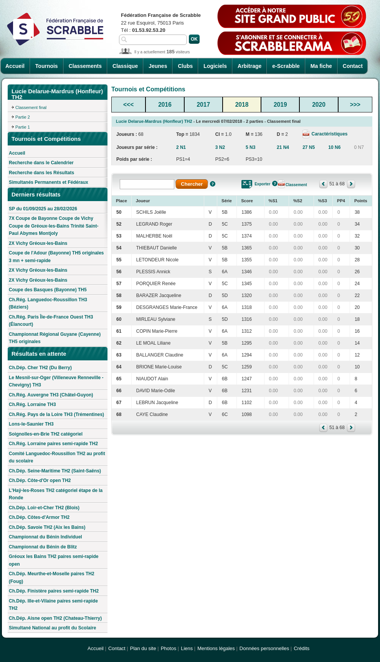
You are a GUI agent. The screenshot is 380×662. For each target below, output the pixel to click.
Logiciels (215, 66)
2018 (242, 104)
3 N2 (220, 147)
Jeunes (158, 66)
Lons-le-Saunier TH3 (31, 424)
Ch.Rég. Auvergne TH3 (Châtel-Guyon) (51, 395)
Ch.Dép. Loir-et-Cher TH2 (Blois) (44, 507)
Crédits (301, 648)
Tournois (46, 66)
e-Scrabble (286, 66)
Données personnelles (264, 648)
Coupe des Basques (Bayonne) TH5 (48, 289)
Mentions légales (216, 648)
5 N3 (250, 147)
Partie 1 (22, 127)
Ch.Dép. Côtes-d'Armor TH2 (39, 517)
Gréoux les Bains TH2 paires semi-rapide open (53, 560)
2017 (203, 104)
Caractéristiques (328, 134)
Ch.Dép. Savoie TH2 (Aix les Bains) (47, 527)
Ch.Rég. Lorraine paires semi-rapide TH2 (53, 443)
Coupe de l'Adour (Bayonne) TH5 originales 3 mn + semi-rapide (56, 256)
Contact (353, 66)
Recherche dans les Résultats (41, 172)
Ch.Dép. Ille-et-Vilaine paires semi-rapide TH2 (53, 604)
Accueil (15, 66)
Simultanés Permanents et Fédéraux (48, 182)
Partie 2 (22, 117)
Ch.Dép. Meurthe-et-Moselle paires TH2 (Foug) (51, 577)
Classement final (30, 107)
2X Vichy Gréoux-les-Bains (38, 243)
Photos (168, 648)
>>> (355, 104)
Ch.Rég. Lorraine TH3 (32, 404)
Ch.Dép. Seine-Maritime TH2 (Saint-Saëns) (55, 471)
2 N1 (181, 147)
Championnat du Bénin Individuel (45, 537)
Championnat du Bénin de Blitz (43, 547)
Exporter (262, 184)
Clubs (185, 66)
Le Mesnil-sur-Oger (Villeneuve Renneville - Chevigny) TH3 (56, 381)
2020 (318, 104)
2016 (165, 104)
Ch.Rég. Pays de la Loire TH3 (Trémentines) (56, 414)
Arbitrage (249, 66)
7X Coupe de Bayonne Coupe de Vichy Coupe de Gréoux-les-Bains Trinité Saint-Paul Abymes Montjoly (53, 226)
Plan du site (143, 648)
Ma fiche (321, 66)
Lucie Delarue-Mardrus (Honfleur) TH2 (154, 121)
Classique (125, 66)
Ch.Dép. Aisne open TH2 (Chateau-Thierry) (55, 618)
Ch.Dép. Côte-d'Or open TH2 (40, 480)
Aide (213, 184)
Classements (85, 66)
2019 (280, 104)
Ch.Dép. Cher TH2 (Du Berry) (40, 367)
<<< (128, 104)
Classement (296, 185)
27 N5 (308, 147)
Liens (187, 648)
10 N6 (334, 147)
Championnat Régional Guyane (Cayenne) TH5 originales (55, 338)
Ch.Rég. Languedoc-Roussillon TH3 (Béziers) (48, 303)
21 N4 (283, 147)
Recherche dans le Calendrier (41, 162)
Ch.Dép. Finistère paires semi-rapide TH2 (54, 591)
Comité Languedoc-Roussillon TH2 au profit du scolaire (57, 457)
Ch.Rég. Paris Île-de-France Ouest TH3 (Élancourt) (51, 320)
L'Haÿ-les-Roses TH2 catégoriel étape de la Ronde (55, 494)
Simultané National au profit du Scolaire (52, 628)
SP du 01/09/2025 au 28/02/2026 (43, 208)
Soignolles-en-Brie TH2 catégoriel (46, 434)
